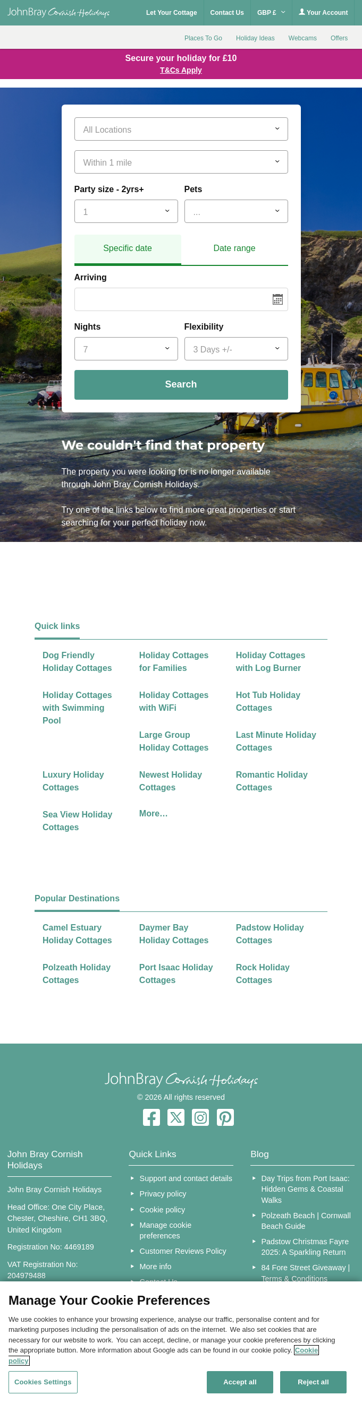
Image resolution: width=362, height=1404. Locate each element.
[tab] (127, 250)
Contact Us (227, 12)
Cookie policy (163, 1209)
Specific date (127, 248)
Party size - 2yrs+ (109, 189)
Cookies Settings (43, 1382)
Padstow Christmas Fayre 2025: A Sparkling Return (305, 1246)
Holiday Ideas (255, 38)
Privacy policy (163, 1194)
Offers (339, 38)
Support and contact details (186, 1178)
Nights (87, 326)
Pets (193, 189)
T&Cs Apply (181, 70)
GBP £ (271, 12)
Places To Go (203, 38)
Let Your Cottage (171, 12)
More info (156, 1266)
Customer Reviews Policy (183, 1251)
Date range (234, 248)
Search (181, 384)
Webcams (303, 38)
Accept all (240, 1382)
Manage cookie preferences (166, 1230)
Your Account (323, 12)
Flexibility (204, 326)
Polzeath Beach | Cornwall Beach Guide (306, 1220)
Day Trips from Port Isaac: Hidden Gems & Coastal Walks (305, 1189)
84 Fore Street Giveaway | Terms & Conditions (305, 1272)
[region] (181, 1342)
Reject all (313, 1382)
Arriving (90, 277)
